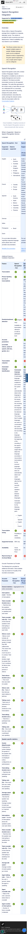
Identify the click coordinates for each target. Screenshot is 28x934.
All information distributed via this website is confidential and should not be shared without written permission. (13, 931)
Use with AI (20, 7)
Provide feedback (26, 378)
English (16, 1)
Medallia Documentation (8, 248)
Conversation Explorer (8, 101)
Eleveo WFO (9, 2)
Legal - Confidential (5, 927)
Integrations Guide (6, 8)
